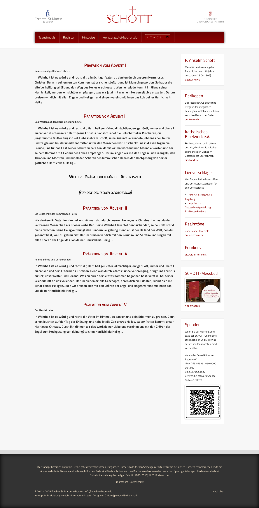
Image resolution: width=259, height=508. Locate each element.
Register (68, 37)
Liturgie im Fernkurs (196, 254)
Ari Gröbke (107, 495)
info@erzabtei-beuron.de (98, 491)
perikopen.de (192, 119)
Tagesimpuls (46, 37)
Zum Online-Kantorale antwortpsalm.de (197, 233)
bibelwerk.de (192, 160)
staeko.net (163, 475)
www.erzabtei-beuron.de (119, 37)
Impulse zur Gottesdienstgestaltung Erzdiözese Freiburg (198, 207)
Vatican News (192, 79)
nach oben (218, 491)
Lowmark (132, 495)
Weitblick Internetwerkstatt (76, 495)
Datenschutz (137, 482)
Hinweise (88, 37)
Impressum (122, 482)
